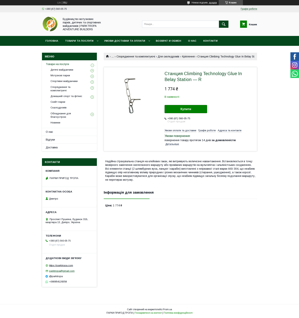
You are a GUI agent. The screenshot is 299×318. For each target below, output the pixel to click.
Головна (51, 40)
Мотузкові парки (60, 75)
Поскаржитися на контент (148, 313)
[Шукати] (223, 24)
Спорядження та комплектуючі (136, 56)
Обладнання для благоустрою (61, 115)
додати (213, 2)
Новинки (55, 122)
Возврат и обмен (168, 40)
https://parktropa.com (61, 265)
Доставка (52, 147)
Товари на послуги (57, 64)
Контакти (210, 40)
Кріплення (188, 56)
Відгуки (50, 139)
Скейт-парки (58, 101)
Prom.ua (167, 309)
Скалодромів (59, 107)
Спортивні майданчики (64, 81)
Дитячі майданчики (62, 69)
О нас (192, 40)
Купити (186, 109)
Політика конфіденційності (178, 313)
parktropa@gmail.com (62, 271)
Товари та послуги (79, 40)
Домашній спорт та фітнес (66, 96)
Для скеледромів (168, 56)
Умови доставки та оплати (124, 40)
